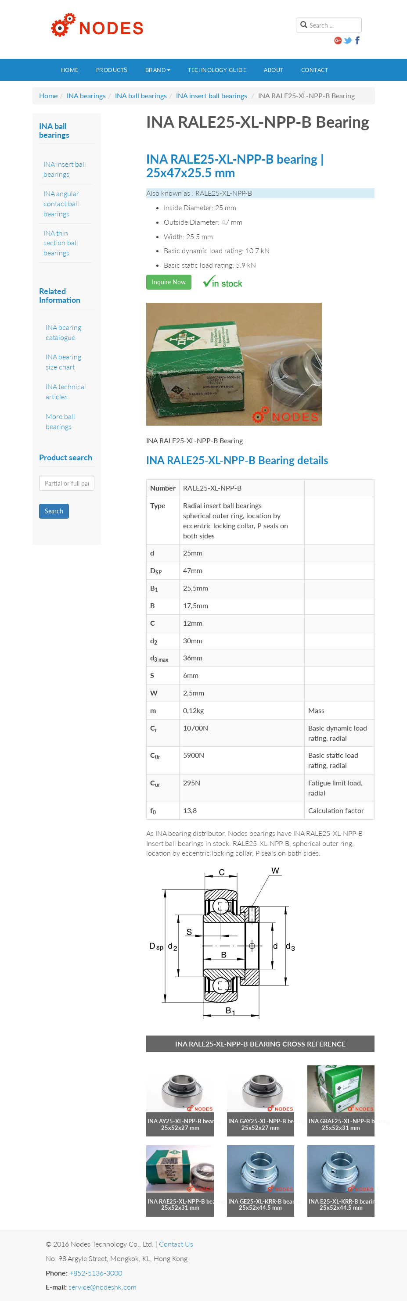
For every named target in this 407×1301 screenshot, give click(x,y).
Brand (158, 69)
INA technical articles (66, 391)
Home (70, 69)
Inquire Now (169, 282)
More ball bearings (60, 421)
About (274, 69)
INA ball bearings (141, 95)
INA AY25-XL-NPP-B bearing (185, 1121)
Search (54, 511)
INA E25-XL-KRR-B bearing (343, 1201)
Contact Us (176, 1244)
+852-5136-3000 (95, 1273)
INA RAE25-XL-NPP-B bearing (186, 1201)
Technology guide (217, 69)
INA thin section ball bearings (60, 243)
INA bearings (86, 95)
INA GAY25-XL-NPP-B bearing (267, 1121)
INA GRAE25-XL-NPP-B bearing (349, 1121)
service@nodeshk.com (102, 1287)
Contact (314, 69)
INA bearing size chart (63, 361)
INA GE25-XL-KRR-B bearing (265, 1201)
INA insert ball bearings (211, 95)
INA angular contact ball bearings (61, 203)
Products (112, 69)
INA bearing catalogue (63, 332)
